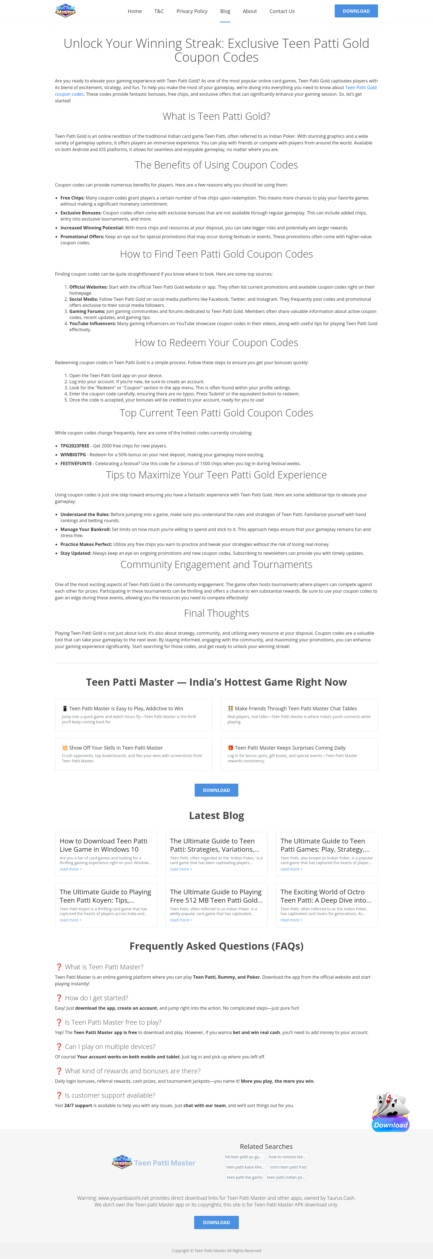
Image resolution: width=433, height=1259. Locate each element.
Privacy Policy (191, 11)
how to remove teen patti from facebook (289, 1157)
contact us (281, 11)
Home (134, 11)
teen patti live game (244, 1177)
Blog (225, 11)
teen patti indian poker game (287, 1177)
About (249, 11)
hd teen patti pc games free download (245, 1157)
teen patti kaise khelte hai (246, 1167)
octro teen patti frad (288, 1167)
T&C (158, 11)
